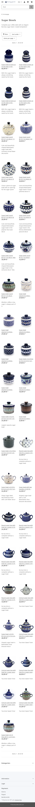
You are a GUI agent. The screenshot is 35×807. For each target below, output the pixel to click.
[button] (24, 2)
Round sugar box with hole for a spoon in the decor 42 (26, 526)
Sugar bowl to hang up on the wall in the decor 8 (26, 102)
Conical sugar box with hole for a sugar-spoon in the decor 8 (26, 671)
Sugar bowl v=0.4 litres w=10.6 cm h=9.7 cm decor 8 (26, 360)
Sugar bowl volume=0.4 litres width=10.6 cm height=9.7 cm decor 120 (7, 331)
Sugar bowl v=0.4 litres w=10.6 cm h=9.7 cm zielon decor (8, 452)
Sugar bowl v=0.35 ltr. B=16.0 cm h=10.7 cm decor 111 (8, 488)
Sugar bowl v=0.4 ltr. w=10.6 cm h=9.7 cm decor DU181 (7, 418)
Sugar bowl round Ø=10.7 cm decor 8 (25, 216)
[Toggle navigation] (2, 1)
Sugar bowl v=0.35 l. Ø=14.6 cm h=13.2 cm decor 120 (8, 635)
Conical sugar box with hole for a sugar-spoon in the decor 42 (8, 671)
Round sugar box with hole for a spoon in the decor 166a (26, 563)
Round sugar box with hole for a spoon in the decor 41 (8, 526)
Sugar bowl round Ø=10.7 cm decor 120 (25, 138)
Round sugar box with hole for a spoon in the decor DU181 (8, 599)
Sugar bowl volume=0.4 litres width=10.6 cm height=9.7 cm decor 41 (25, 331)
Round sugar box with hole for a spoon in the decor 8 (8, 563)
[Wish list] (28, 2)
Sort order (15, 34)
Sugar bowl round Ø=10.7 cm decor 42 (7, 216)
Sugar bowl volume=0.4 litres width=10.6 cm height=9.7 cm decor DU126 (25, 389)
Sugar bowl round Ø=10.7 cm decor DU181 (7, 295)
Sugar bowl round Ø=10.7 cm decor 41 (25, 178)
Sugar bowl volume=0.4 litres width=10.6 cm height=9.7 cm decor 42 (7, 360)
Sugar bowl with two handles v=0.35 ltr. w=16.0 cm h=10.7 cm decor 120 (25, 488)
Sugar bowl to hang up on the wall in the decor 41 (26, 66)
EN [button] (19, 2)
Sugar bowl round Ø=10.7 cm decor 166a (8, 256)
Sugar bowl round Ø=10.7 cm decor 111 (8, 138)
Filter (5, 34)
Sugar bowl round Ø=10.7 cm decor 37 (7, 178)
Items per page (8, 38)
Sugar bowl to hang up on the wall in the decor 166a (8, 66)
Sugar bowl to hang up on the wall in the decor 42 (8, 102)
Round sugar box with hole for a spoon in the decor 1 (26, 452)
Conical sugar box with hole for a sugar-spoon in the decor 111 (26, 599)
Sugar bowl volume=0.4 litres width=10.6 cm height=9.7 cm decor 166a (7, 389)
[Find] (15, 7)
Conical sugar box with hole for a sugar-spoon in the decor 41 (26, 635)
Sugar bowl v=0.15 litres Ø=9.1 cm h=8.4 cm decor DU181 (8, 736)
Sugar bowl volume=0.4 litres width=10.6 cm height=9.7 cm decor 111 (25, 295)
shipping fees (18, 800)
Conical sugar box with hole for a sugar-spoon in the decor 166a (8, 704)
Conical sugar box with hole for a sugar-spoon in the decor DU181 (26, 704)
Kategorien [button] (5, 763)
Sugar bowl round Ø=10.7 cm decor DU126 (24, 256)
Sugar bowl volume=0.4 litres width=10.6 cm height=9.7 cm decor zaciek (25, 418)
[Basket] (32, 2)
